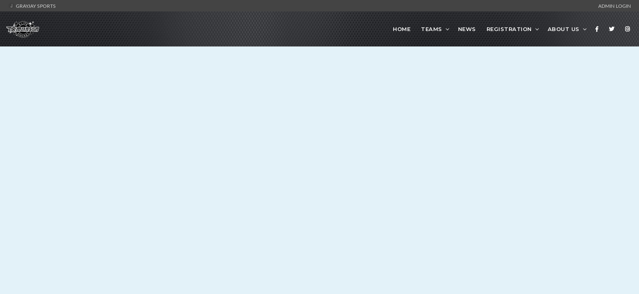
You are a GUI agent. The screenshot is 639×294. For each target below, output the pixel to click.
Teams (431, 29)
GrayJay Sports (32, 5)
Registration (509, 29)
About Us (564, 29)
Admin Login (614, 5)
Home (401, 29)
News (467, 29)
